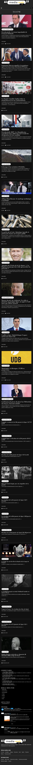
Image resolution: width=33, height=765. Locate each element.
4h (17, 713)
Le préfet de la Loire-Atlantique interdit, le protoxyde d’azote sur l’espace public (16, 233)
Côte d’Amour (4, 690)
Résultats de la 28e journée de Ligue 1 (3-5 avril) (15, 454)
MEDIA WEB (6, 713)
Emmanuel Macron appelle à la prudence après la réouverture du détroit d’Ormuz (16, 66)
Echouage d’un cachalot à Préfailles (14, 167)
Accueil (2, 759)
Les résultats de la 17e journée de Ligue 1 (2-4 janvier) (14, 624)
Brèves (7, 419)
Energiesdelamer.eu (5, 703)
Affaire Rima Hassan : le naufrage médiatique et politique (13, 199)
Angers (3, 693)
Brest (3, 698)
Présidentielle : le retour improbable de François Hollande (15, 33)
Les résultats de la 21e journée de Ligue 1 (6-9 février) (14, 500)
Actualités (7, 29)
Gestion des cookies (14, 759)
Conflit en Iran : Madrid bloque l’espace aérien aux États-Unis (15, 335)
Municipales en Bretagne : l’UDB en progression (14, 369)
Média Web (4, 689)
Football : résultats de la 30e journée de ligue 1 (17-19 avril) (16, 422)
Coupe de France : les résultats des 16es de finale (15, 609)
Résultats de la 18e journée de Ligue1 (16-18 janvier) (16, 532)
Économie (11, 297)
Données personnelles (23, 759)
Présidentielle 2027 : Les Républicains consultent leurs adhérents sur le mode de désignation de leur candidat (16, 133)
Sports (10, 419)
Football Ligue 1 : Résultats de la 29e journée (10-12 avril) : (16, 438)
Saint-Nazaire (4, 692)
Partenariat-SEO (8, 753)
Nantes (3, 695)
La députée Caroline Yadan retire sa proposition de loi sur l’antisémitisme (14, 99)
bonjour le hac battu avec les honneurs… (9, 684)
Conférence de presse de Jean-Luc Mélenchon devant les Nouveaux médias (15, 402)
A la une (3, 29)
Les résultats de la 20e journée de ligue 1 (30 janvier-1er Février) (16, 516)
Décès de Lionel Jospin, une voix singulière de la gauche (15, 484)
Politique (11, 29)
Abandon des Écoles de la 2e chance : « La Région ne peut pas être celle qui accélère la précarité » (16, 266)
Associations (8, 164)
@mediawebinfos (13, 727)
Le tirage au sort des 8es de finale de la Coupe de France (15, 561)
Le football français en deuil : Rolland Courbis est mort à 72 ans (15, 592)
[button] (1, 8)
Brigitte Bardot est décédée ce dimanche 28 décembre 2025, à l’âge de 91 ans (14, 654)
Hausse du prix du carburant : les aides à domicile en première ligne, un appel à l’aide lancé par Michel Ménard (16, 301)
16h (17, 727)
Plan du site (7, 759)
